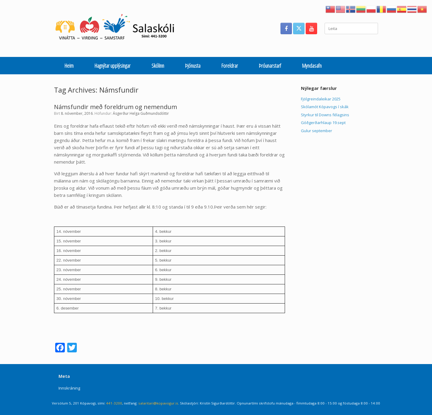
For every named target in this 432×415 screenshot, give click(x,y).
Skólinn (158, 65)
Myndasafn (312, 65)
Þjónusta (192, 65)
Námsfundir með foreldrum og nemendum (115, 107)
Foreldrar (229, 65)
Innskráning (69, 388)
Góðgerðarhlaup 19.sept (323, 122)
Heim (69, 65)
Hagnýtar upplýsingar (112, 65)
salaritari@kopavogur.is (158, 403)
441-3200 (114, 403)
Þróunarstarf (270, 65)
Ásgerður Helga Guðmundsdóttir (141, 113)
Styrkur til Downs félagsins (325, 114)
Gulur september (316, 130)
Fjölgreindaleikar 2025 (320, 99)
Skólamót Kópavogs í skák (325, 106)
